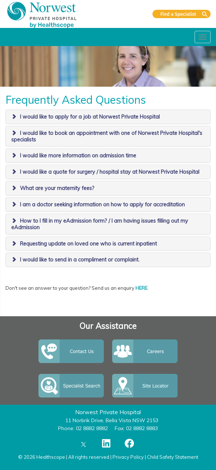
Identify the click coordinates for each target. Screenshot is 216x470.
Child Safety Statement (172, 457)
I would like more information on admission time (78, 155)
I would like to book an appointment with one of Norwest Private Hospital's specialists (106, 136)
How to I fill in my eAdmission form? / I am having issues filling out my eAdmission (99, 224)
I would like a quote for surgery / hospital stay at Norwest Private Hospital (109, 172)
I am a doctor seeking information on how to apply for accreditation (102, 204)
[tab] (108, 117)
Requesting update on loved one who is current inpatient (88, 243)
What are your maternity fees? (57, 188)
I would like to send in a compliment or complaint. (79, 259)
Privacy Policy (128, 457)
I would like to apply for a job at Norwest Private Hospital (90, 117)
